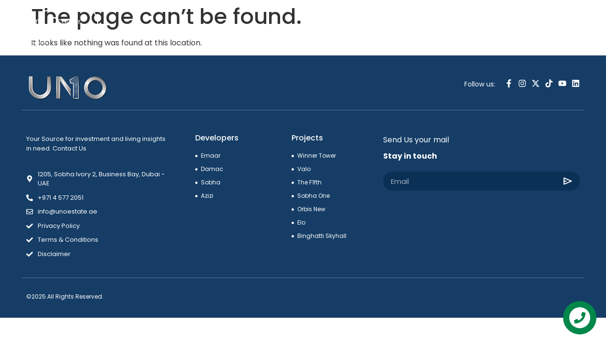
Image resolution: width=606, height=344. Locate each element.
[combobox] (537, 22)
